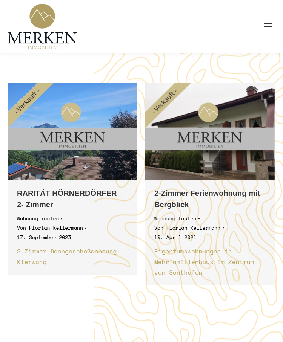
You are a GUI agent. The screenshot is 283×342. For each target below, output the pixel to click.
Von (50, 228)
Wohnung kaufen (38, 218)
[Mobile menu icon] (267, 26)
